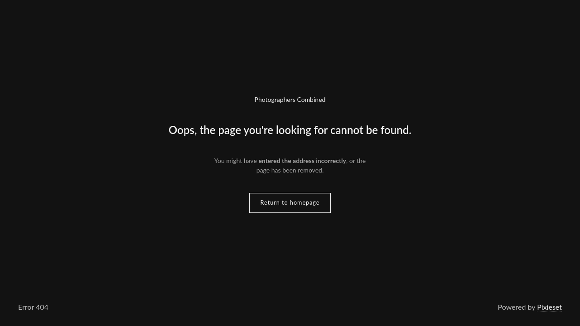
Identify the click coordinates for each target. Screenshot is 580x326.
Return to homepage (290, 202)
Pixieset (549, 306)
